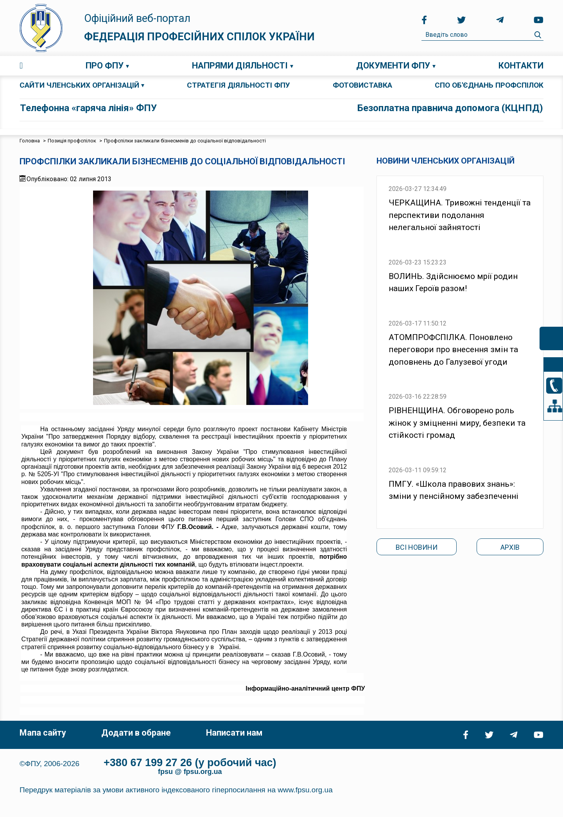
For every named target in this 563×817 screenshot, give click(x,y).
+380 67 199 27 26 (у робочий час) (190, 762)
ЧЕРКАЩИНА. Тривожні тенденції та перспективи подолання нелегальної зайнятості (460, 215)
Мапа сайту (43, 733)
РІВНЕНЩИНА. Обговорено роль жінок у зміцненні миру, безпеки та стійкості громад (457, 423)
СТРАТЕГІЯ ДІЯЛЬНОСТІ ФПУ (238, 85)
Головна (21, 66)
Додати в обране (136, 733)
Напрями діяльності (240, 65)
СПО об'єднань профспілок (489, 85)
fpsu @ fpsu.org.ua (190, 772)
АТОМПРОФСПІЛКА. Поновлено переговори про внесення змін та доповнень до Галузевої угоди (453, 350)
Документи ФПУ (393, 65)
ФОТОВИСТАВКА (362, 85)
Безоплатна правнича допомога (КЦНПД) (450, 108)
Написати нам (234, 733)
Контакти (520, 65)
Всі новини (416, 547)
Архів (510, 547)
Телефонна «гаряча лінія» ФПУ (88, 108)
